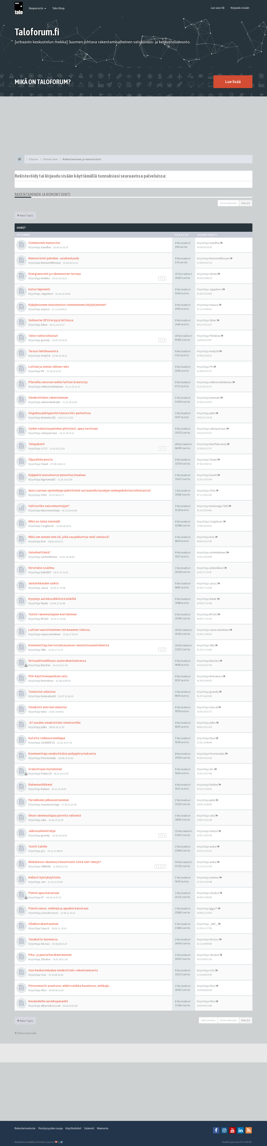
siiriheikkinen (49, 557)
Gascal (213, 707)
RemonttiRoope (51, 263)
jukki (212, 413)
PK (42, 371)
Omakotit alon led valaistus (47, 707)
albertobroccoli (50, 1006)
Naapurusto (37, 8)
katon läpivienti (39, 289)
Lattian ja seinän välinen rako (48, 367)
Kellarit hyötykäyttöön (44, 877)
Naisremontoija (50, 510)
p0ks (44, 727)
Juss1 (44, 588)
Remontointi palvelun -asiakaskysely (53, 258)
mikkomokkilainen (52, 386)
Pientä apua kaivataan (43, 893)
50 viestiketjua (228, 203)
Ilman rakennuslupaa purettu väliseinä (54, 815)
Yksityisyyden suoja (50, 1128)
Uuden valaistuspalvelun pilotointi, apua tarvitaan (63, 428)
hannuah (214, 397)
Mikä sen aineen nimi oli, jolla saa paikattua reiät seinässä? (69, 537)
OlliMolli (45, 866)
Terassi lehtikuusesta (43, 351)
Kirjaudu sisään (240, 8)
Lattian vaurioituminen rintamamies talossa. (59, 630)
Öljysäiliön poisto (40, 459)
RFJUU (44, 619)
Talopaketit (36, 444)
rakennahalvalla (50, 402)
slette (213, 274)
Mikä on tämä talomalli (44, 521)
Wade (44, 603)
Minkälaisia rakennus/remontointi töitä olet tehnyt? (64, 862)
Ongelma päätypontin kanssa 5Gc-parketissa (59, 413)
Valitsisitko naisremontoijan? (48, 506)
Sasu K (45, 928)
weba (212, 846)
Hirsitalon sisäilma (41, 568)
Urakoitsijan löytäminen (45, 769)
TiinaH (44, 464)
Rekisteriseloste (25, 1128)
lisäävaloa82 (48, 696)
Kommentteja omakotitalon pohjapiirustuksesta (62, 753)
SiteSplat (40, 1141)
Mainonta (102, 1128)
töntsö (213, 831)
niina (44, 711)
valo (43, 820)
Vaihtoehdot (208, 1020)
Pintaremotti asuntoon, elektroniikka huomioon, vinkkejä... (69, 986)
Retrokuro (47, 680)
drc (211, 769)
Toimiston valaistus (42, 692)
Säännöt (89, 1128)
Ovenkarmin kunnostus (44, 243)
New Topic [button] (25, 215)
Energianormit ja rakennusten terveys (54, 274)
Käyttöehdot (73, 1128)
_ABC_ (213, 924)
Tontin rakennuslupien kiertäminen (52, 614)
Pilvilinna (214, 336)
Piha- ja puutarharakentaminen (50, 955)
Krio (43, 541)
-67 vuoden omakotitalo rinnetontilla (54, 723)
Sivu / (245, 203)
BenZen (45, 665)
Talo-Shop (58, 8)
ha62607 (46, 572)
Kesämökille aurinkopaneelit (48, 1001)
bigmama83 (48, 479)
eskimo (214, 877)
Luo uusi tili (217, 8)
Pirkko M (46, 773)
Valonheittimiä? (39, 552)
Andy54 (45, 355)
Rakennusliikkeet (40, 784)
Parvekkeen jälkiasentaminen (48, 800)
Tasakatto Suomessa (43, 939)
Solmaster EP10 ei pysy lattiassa (50, 320)
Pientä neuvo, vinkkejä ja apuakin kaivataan (58, 908)
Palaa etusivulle (26, 1033)
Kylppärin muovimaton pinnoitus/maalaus (57, 475)
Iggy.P (213, 908)
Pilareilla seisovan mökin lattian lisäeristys (58, 382)
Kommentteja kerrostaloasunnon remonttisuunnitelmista (68, 645)
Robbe (45, 789)
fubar (44, 325)
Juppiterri (47, 294)
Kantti (213, 475)
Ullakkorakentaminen (43, 924)
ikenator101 (48, 417)
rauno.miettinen (50, 634)
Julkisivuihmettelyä (41, 831)
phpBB (30, 1141)
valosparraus (49, 433)
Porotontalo (48, 758)
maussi (45, 309)
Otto (44, 495)
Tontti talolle (37, 846)
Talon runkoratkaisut (43, 336)
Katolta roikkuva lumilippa (46, 738)
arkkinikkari (216, 568)
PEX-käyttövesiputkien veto (48, 676)
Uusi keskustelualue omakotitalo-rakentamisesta (63, 970)
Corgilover (47, 526)
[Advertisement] (133, 125)
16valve (214, 893)
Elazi (212, 738)
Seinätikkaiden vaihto (43, 583)
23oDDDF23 (48, 742)
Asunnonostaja (50, 804)
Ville (43, 650)
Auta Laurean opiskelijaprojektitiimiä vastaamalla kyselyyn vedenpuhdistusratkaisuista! (89, 490)
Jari (43, 882)
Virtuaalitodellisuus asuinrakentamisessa (57, 661)
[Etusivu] (19, 159)
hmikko (45, 278)
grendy (45, 340)
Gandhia (46, 247)
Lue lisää (233, 81)
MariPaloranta (217, 444)
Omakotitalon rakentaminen (48, 397)
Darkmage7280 (218, 506)
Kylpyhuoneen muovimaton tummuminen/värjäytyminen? (67, 305)
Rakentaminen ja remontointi (43, 194)
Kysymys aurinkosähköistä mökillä (52, 599)
